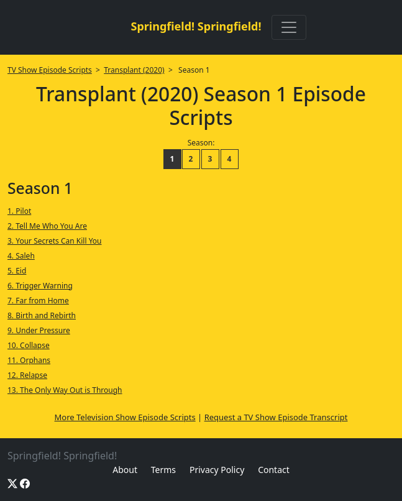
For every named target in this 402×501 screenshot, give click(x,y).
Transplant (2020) (134, 70)
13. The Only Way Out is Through (64, 390)
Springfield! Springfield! (195, 26)
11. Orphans (28, 360)
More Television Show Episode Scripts (125, 417)
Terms (163, 470)
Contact (274, 470)
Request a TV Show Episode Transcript (276, 417)
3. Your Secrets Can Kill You (54, 241)
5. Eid (16, 270)
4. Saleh (21, 256)
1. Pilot (19, 211)
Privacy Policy (217, 470)
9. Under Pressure (38, 330)
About (124, 470)
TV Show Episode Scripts (49, 70)
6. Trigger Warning (40, 285)
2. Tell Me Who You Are (47, 226)
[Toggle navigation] (289, 27)
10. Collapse (28, 345)
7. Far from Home (38, 300)
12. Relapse (27, 375)
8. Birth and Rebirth (41, 315)
